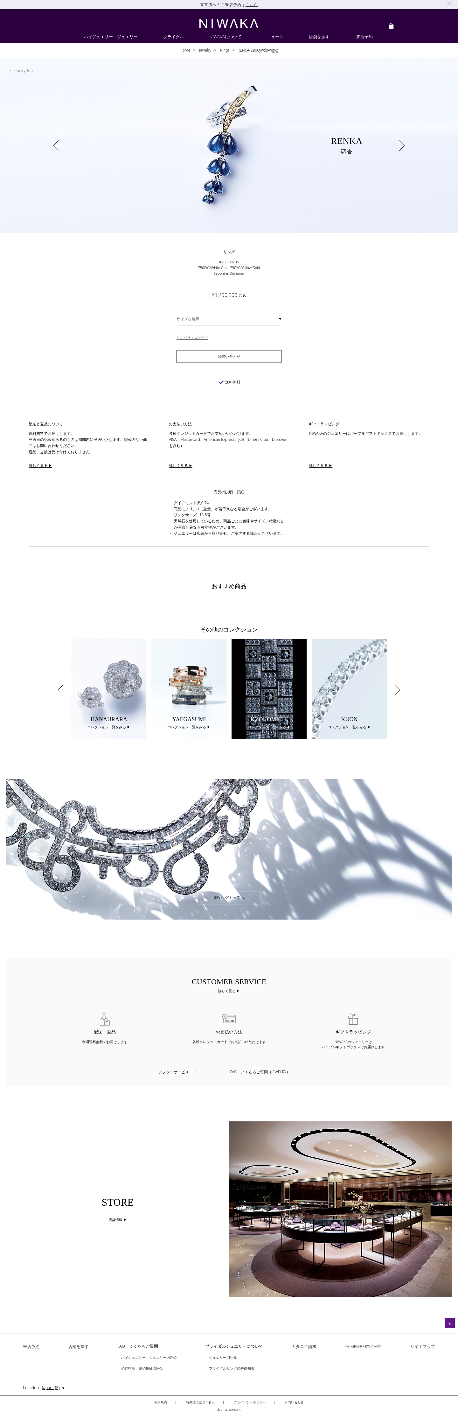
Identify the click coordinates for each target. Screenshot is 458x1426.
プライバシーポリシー (250, 1402)
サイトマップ (422, 1347)
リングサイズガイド (192, 337)
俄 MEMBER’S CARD (363, 1347)
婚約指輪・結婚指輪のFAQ (142, 1368)
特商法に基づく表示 (200, 1402)
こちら (252, 4)
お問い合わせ (294, 1402)
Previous (60, 690)
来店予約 (31, 1347)
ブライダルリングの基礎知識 (231, 1368)
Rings (224, 50)
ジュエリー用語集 (223, 1358)
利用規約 (160, 1402)
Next (398, 690)
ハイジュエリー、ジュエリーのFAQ (149, 1358)
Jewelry (204, 50)
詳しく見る (227, 990)
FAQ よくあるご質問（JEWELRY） (260, 1072)
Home (185, 50)
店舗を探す (78, 1347)
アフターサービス (173, 1072)
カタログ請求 (304, 1347)
